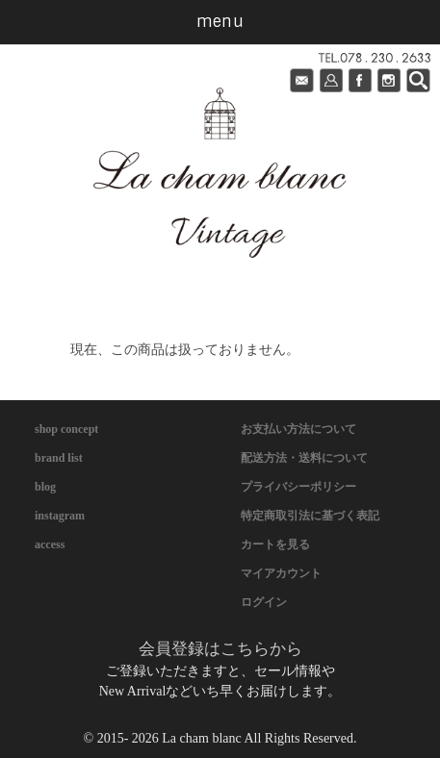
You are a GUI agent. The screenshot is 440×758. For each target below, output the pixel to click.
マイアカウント (281, 573)
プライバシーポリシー (298, 486)
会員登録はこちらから (220, 649)
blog (45, 486)
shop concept (66, 429)
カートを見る (275, 544)
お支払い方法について (298, 429)
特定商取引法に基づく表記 (310, 515)
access (50, 544)
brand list (59, 458)
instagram (60, 515)
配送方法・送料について (304, 458)
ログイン (264, 602)
